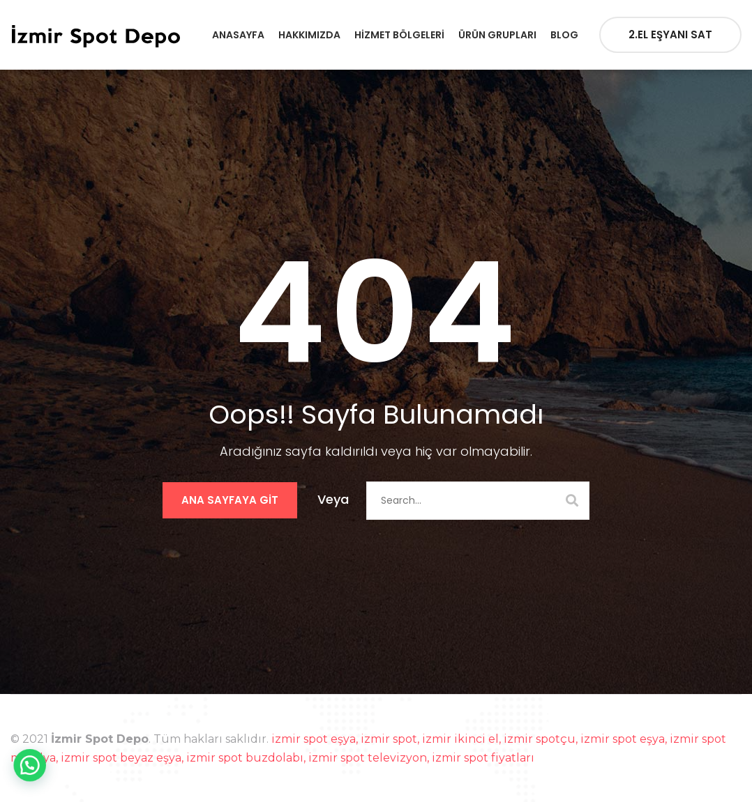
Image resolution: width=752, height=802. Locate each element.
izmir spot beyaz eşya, (123, 757)
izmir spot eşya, (316, 739)
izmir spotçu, (542, 739)
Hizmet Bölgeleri (399, 35)
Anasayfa (238, 35)
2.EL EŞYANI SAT (670, 34)
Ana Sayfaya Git (229, 500)
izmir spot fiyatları (483, 757)
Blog (564, 35)
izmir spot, (391, 739)
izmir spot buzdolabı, (247, 757)
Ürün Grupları (497, 35)
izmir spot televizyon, (370, 757)
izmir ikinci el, (463, 739)
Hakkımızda (309, 35)
